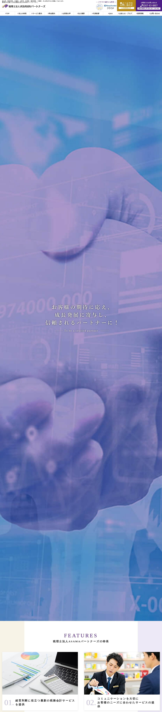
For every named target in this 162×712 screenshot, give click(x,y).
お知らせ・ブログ (125, 13)
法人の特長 (23, 13)
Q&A (111, 13)
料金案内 (52, 13)
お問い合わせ (155, 13)
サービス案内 (37, 13)
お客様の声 (67, 13)
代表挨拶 (96, 13)
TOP (7, 13)
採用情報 (140, 13)
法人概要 (81, 13)
